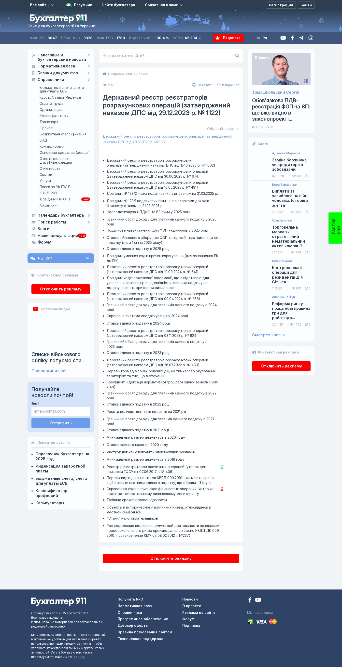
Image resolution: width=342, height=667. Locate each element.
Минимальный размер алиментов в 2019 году (145, 459)
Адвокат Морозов (286, 153)
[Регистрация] (281, 5)
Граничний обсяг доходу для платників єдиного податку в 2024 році (162, 307)
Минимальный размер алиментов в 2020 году (146, 437)
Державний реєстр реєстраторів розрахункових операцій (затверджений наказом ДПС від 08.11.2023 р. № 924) (157, 333)
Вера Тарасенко (284, 184)
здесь (80, 657)
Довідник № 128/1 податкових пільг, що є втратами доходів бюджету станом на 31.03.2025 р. (158, 203)
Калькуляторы (49, 502)
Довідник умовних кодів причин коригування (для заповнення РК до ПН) (162, 258)
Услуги (45, 181)
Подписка (228, 38)
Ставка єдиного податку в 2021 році (138, 430)
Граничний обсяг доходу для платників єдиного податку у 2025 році (161, 221)
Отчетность (50, 168)
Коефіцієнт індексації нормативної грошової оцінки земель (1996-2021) (163, 384)
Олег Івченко (282, 220)
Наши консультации (58, 236)
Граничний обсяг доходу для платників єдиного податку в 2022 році (161, 395)
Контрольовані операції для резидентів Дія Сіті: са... (287, 274)
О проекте (191, 606)
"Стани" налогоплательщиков (132, 518)
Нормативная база (56, 66)
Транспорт (49, 122)
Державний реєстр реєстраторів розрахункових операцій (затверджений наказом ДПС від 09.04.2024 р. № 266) (157, 296)
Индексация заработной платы (60, 468)
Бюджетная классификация (63, 134)
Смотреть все (268, 335)
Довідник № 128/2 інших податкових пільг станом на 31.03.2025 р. (162, 193)
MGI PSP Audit (282, 261)
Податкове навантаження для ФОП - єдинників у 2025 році (157, 230)
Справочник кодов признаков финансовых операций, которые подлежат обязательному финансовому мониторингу (160, 491)
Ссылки (46, 174)
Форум (44, 242)
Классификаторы (54, 116)
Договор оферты (133, 625)
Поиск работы (52, 222)
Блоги (43, 229)
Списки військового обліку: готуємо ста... (58, 357)
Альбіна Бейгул (283, 297)
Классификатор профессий (51, 493)
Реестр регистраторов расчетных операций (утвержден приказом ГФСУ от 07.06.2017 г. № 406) (156, 469)
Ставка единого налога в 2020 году (137, 445)
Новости (190, 599)
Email (35, 403)
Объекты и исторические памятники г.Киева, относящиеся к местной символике (159, 509)
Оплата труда (51, 103)
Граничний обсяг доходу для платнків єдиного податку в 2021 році (160, 421)
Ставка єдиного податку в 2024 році (138, 323)
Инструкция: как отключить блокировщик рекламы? (151, 452)
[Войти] (306, 5)
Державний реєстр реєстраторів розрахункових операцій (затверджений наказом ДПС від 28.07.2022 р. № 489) (157, 362)
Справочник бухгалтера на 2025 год (62, 456)
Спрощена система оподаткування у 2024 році (147, 316)
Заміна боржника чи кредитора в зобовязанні (289, 165)
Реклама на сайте (198, 612)
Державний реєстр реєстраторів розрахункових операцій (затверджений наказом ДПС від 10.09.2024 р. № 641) (157, 269)
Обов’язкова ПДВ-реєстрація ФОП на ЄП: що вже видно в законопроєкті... (281, 109)
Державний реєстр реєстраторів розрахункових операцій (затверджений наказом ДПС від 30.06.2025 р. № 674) (157, 173)
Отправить (61, 422)
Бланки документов (58, 73)
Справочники (51, 80)
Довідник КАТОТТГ (56, 199)
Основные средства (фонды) (65, 152)
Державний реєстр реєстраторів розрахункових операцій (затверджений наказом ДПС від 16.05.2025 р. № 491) (157, 184)
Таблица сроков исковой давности (137, 500)
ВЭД (43, 140)
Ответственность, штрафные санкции (56, 160)
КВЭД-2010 (49, 193)
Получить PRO (130, 599)
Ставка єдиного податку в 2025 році (138, 249)
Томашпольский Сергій (275, 92)
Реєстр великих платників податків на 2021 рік (146, 411)
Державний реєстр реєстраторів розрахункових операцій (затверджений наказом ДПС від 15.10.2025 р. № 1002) (161, 162)
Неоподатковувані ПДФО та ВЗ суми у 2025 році (148, 212)
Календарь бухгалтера (61, 215)
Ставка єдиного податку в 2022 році (138, 404)
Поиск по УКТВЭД (55, 187)
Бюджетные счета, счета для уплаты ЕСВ (62, 89)
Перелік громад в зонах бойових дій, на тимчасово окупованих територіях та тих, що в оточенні (161, 373)
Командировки (52, 146)
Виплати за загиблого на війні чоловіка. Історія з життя (290, 198)
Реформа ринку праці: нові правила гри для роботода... (291, 310)
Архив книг (49, 205)
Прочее (46, 128)
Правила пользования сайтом (145, 632)
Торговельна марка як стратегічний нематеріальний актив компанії (288, 236)
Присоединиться (48, 370)
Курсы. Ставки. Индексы (60, 97)
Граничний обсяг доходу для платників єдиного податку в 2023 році (157, 344)
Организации (51, 109)
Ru (265, 38)
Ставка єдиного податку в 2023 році (138, 353)
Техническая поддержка (140, 639)
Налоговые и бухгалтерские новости (62, 57)
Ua (258, 38)
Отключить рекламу (60, 289)
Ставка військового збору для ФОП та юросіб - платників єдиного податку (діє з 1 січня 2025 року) (164, 240)
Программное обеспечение (143, 619)
